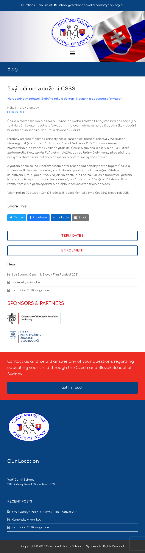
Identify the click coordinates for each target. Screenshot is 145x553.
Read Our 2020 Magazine (30, 290)
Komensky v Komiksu (26, 282)
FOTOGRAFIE (16, 112)
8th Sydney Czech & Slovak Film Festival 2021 (45, 274)
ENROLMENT (72, 250)
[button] (72, 53)
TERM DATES (73, 236)
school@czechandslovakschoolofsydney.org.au (91, 5)
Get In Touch (72, 388)
